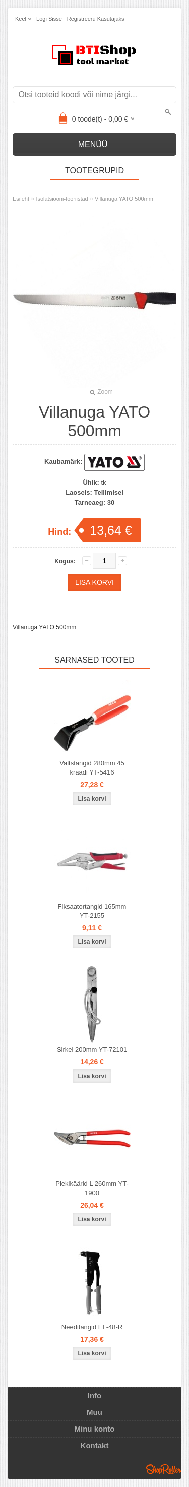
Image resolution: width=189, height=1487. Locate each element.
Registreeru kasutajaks (95, 19)
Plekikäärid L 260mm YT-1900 (92, 1188)
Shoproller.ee (163, 1469)
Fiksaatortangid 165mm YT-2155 (92, 911)
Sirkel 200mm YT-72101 (92, 1049)
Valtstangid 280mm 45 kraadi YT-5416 (91, 767)
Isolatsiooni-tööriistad (62, 199)
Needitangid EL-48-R (91, 1327)
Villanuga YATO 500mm (124, 199)
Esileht (21, 199)
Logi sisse (49, 19)
